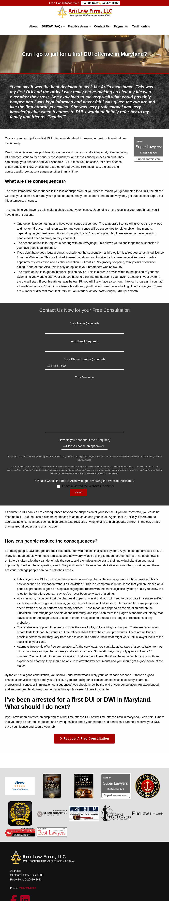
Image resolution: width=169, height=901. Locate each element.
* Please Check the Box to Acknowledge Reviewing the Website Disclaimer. (84, 481)
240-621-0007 (27, 888)
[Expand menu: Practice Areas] (90, 26)
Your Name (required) (84, 326)
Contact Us (102, 26)
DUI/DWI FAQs (52, 26)
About (33, 26)
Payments (121, 26)
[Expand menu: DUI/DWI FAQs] (64, 26)
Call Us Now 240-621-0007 (100, 3)
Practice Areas (78, 26)
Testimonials (141, 26)
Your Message (84, 380)
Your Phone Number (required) (84, 362)
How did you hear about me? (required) (84, 443)
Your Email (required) (84, 344)
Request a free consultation (86, 738)
